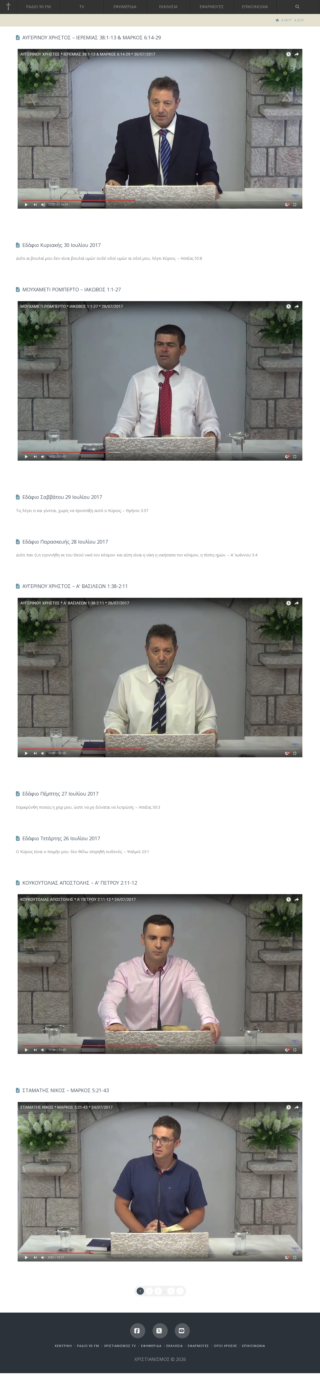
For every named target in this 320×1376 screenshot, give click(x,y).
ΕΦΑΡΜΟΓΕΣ (198, 1346)
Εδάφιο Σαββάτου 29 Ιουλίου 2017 (62, 497)
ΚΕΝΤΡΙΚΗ (63, 1346)
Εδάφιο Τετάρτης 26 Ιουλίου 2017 (61, 838)
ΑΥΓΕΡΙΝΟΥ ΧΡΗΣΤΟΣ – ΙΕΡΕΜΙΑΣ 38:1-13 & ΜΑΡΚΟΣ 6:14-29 (91, 37)
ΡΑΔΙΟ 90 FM (88, 1346)
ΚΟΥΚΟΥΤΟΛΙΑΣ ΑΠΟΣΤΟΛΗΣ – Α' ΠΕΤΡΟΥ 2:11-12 (79, 882)
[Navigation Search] (298, 7)
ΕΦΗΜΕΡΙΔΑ (151, 1346)
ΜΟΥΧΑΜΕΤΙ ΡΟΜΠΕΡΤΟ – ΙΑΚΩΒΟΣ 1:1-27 (71, 289)
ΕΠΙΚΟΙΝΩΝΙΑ (253, 1346)
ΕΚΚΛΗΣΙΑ (174, 1346)
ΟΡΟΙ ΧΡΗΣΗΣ (225, 1346)
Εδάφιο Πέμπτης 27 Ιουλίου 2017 (60, 793)
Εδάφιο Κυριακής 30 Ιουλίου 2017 (61, 245)
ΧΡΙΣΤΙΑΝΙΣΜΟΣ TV (120, 1346)
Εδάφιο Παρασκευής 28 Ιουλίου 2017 (65, 541)
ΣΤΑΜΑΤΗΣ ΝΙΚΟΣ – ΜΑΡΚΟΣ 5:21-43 (65, 1090)
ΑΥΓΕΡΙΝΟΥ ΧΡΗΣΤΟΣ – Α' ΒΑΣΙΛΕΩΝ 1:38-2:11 (75, 586)
